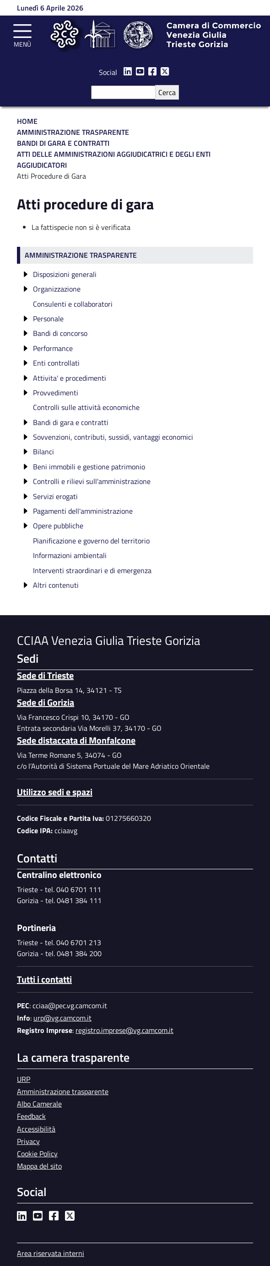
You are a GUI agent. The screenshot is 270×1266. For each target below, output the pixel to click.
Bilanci (43, 451)
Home (27, 121)
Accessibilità (36, 1128)
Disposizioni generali (65, 274)
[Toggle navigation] (22, 34)
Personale (48, 318)
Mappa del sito (39, 1165)
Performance (53, 348)
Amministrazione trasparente (81, 255)
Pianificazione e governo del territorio (91, 540)
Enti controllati (56, 362)
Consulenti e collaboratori (73, 303)
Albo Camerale (39, 1103)
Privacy (28, 1141)
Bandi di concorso (60, 333)
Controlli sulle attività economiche (86, 407)
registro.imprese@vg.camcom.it (124, 1030)
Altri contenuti (56, 585)
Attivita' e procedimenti (69, 377)
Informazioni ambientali (70, 555)
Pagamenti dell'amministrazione (83, 510)
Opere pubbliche (58, 525)
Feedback (31, 1116)
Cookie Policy (37, 1153)
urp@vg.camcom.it (62, 1017)
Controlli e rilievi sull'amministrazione (92, 481)
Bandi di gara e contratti (70, 422)
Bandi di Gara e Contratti (63, 143)
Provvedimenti (55, 392)
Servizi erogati (55, 496)
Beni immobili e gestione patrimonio (89, 466)
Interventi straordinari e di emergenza (92, 570)
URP (23, 1079)
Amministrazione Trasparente (73, 132)
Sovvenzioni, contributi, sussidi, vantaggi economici (113, 436)
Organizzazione (57, 288)
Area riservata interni (50, 1253)
